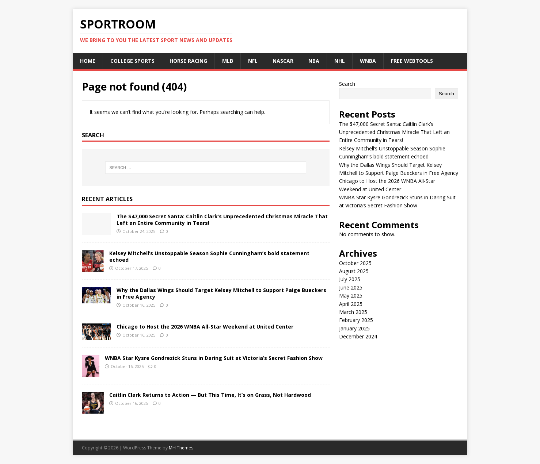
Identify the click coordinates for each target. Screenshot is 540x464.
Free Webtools (412, 60)
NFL (253, 60)
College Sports (132, 60)
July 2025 (349, 279)
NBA (313, 60)
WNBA (368, 60)
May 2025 (350, 295)
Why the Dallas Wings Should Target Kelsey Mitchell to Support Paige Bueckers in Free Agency (221, 293)
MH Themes (181, 448)
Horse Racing (188, 60)
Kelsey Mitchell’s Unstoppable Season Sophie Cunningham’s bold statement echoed (209, 256)
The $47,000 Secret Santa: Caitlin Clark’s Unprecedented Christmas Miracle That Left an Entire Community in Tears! (222, 219)
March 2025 (353, 311)
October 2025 (355, 263)
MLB (227, 60)
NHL (339, 60)
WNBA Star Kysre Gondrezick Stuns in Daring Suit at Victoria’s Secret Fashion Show (214, 357)
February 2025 (356, 320)
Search (347, 83)
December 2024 (358, 336)
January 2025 (354, 328)
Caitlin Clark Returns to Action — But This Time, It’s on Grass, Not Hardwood (210, 394)
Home (87, 60)
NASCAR (283, 60)
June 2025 (350, 287)
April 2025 (350, 303)
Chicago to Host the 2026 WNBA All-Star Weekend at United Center (205, 326)
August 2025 (354, 271)
